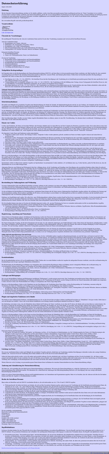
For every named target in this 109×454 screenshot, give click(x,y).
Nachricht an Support (57, 453)
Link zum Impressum (7, 32)
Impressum (106, 453)
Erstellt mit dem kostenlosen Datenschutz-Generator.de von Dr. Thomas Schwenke (21, 448)
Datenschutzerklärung (98, 453)
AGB (91, 453)
